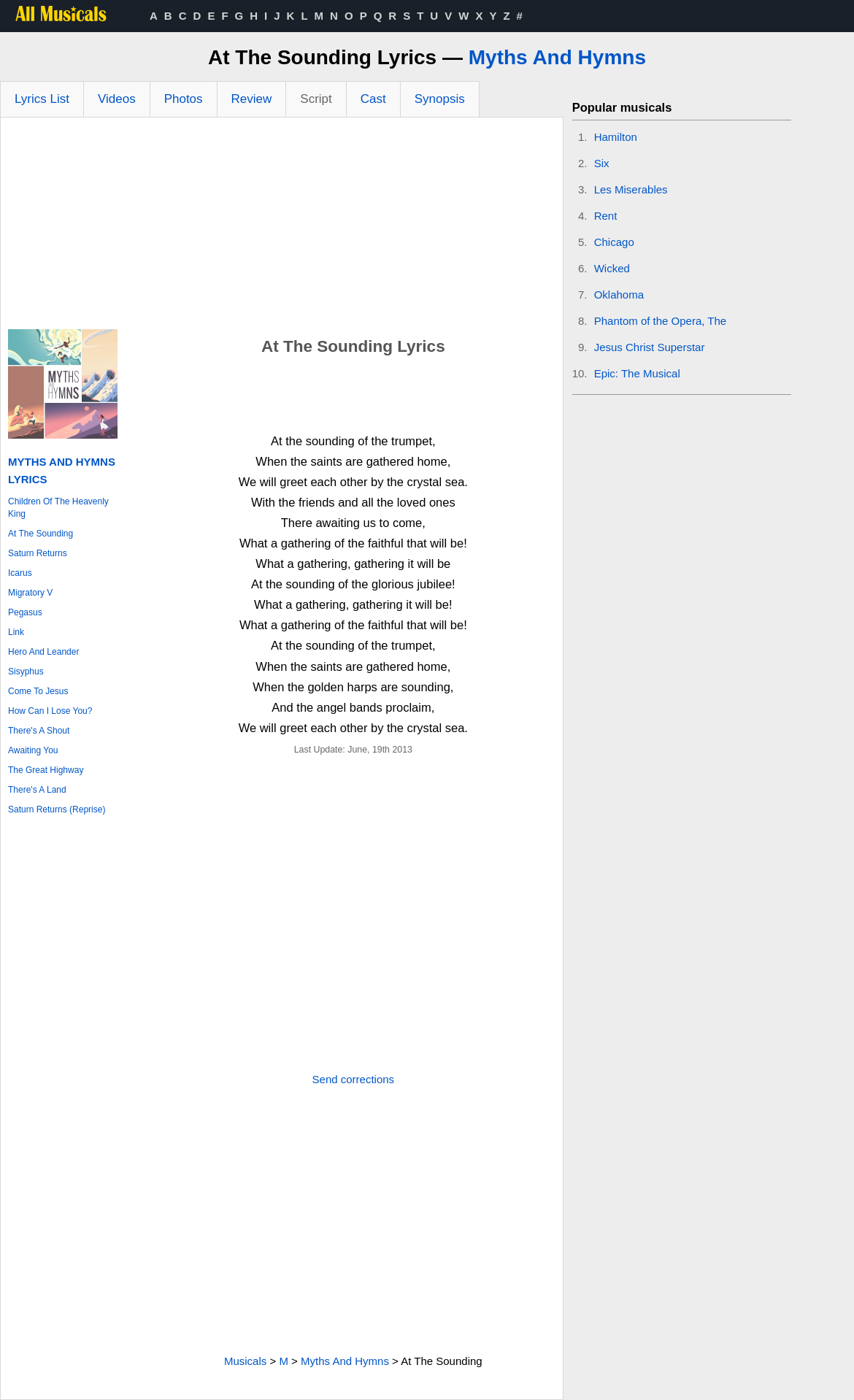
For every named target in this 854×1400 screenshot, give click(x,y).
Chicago (614, 242)
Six (601, 163)
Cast (373, 99)
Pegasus (25, 612)
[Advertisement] (281, 227)
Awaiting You (33, 750)
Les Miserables (631, 189)
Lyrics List (42, 99)
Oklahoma (619, 294)
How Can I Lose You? (50, 711)
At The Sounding (40, 533)
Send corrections (353, 1079)
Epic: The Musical (637, 373)
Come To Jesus (38, 691)
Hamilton (615, 137)
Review (251, 99)
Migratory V (30, 593)
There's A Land (37, 790)
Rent (606, 215)
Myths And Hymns (557, 57)
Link (16, 632)
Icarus (20, 573)
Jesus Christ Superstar (649, 347)
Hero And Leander (43, 652)
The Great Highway (45, 770)
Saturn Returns (37, 553)
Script (315, 99)
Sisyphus (26, 671)
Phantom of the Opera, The (660, 321)
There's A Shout (38, 731)
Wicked (612, 268)
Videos (117, 99)
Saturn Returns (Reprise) (56, 809)
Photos (183, 99)
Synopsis (440, 99)
